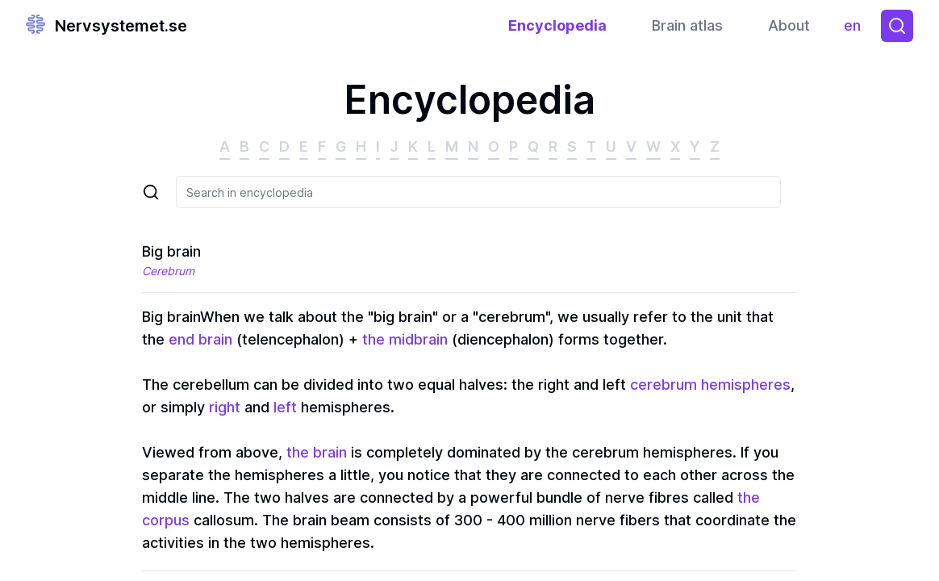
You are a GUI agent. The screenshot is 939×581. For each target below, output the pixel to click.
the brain (316, 452)
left (285, 407)
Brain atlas (687, 25)
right (224, 407)
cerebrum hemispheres (710, 384)
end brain (200, 339)
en (856, 29)
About (789, 25)
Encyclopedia (557, 25)
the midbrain (405, 339)
